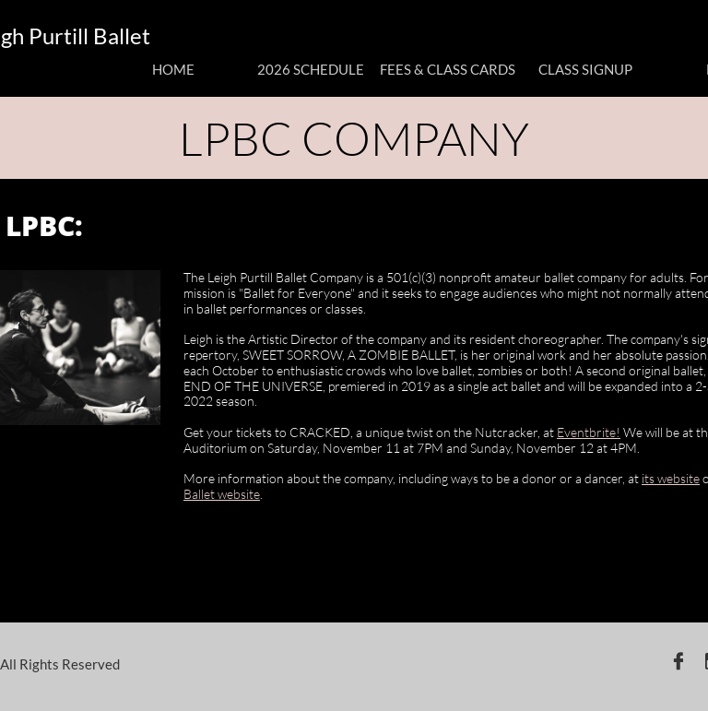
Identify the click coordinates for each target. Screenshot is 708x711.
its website (671, 478)
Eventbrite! (588, 432)
